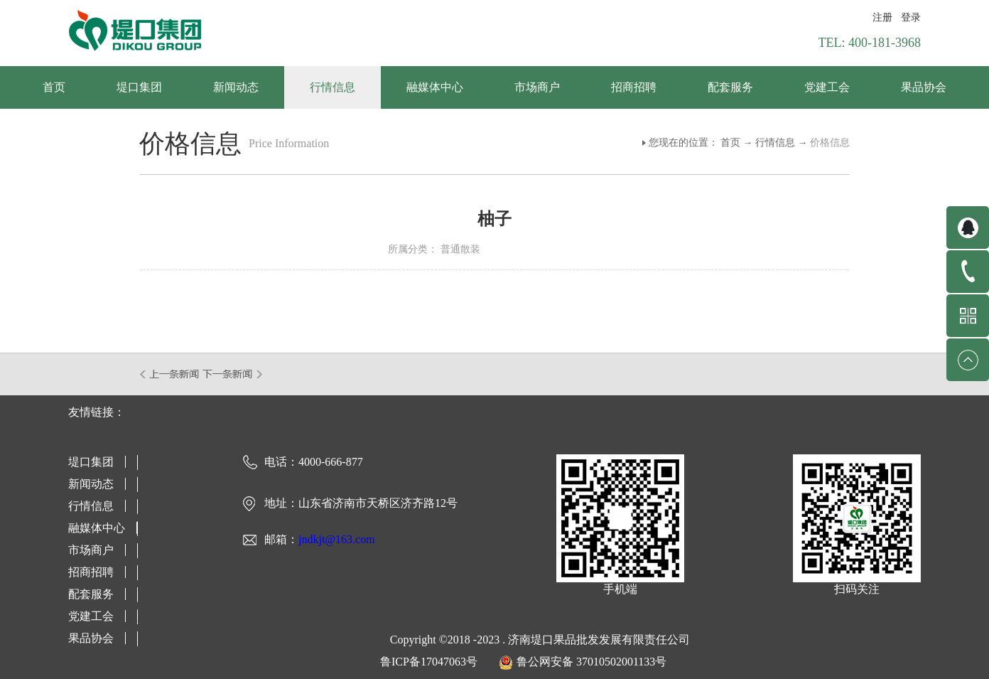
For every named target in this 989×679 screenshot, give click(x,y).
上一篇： (170, 374)
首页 (54, 87)
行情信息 (775, 142)
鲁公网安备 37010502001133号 (591, 662)
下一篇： (233, 374)
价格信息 (830, 142)
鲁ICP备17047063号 (428, 662)
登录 (911, 17)
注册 (882, 17)
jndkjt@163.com (336, 539)
